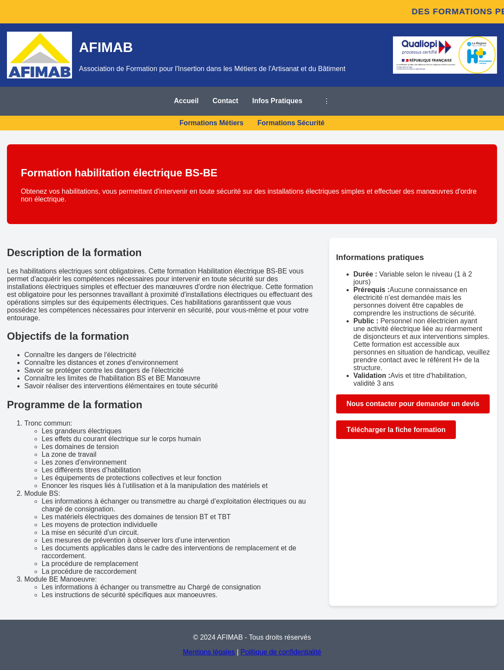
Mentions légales (209, 652)
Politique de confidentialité (281, 652)
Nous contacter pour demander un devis (413, 403)
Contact (226, 100)
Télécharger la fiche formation (396, 429)
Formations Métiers (212, 123)
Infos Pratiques (277, 100)
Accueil (186, 100)
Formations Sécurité (290, 123)
